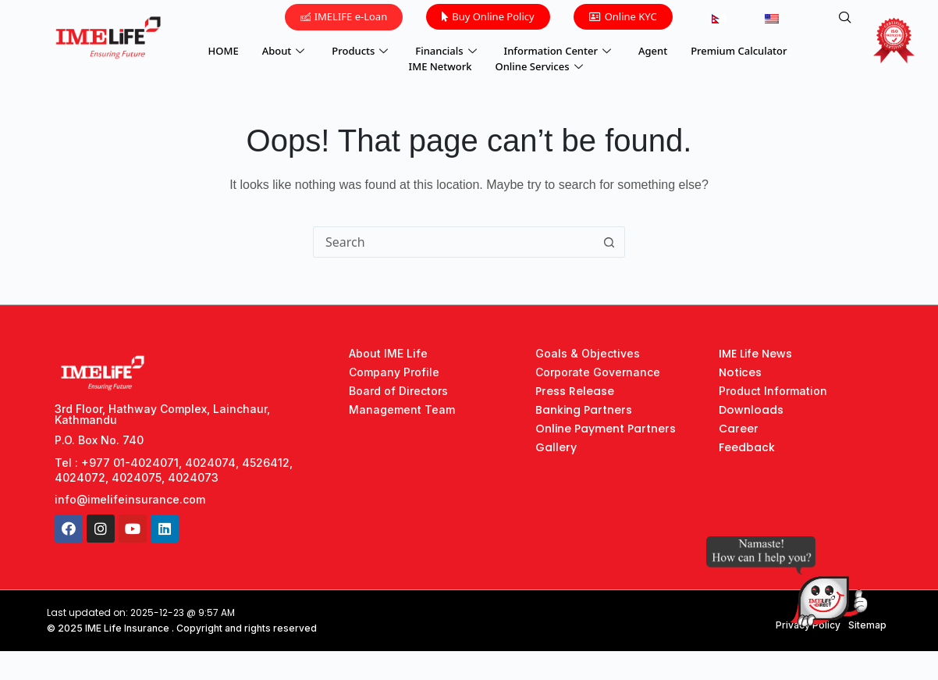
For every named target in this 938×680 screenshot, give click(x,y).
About (285, 51)
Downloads (751, 410)
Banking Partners (583, 410)
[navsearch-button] (845, 18)
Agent (652, 51)
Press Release (574, 391)
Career (739, 428)
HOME (223, 51)
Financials (447, 51)
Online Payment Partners (605, 428)
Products (362, 51)
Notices (740, 372)
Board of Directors (398, 390)
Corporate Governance (597, 372)
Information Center (559, 51)
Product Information (773, 390)
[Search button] (609, 242)
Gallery (556, 447)
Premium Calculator (739, 51)
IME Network (440, 66)
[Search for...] (453, 242)
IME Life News (755, 353)
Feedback (747, 447)
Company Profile (394, 372)
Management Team (402, 409)
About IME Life (388, 353)
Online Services (541, 66)
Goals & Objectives (587, 353)
